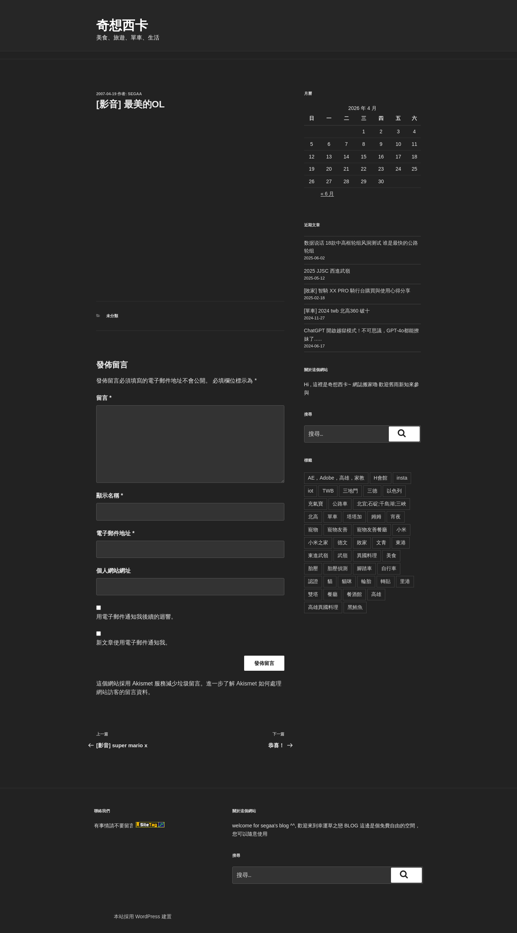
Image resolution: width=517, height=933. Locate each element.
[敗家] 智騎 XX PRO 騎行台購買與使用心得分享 (357, 291)
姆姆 (376, 516)
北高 (313, 516)
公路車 (340, 504)
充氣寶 (315, 504)
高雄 (376, 594)
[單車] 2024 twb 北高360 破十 (337, 311)
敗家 (362, 542)
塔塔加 (354, 516)
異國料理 (367, 555)
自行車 (388, 568)
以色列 (394, 491)
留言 (104, 398)
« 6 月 (327, 194)
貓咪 (347, 581)
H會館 (380, 478)
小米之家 (318, 542)
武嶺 (342, 555)
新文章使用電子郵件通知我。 (133, 642)
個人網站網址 (113, 571)
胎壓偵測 (337, 568)
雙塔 (313, 594)
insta (402, 478)
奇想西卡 (122, 25)
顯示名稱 (109, 496)
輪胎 (366, 581)
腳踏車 (364, 568)
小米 (401, 529)
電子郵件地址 (115, 533)
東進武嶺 (318, 555)
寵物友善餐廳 (372, 529)
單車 (332, 516)
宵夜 (396, 516)
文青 (381, 542)
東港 (401, 542)
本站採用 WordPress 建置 (143, 916)
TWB (328, 491)
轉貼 (386, 581)
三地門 (350, 491)
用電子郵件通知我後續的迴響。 (136, 617)
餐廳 (332, 594)
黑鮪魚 (355, 607)
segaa (135, 94)
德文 (342, 542)
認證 (313, 581)
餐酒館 (354, 594)
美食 (391, 555)
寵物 (313, 529)
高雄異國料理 (323, 607)
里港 (405, 581)
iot (310, 491)
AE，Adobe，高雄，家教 (336, 478)
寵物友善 (337, 529)
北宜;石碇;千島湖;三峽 (381, 504)
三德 (372, 491)
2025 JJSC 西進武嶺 (327, 271)
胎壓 (313, 568)
